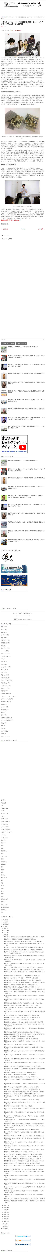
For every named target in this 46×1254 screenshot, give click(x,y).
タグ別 (12, 343)
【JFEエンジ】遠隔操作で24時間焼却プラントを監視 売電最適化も (21, 1015)
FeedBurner (25, 619)
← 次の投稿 (4, 229)
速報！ (3, 715)
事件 (2, 725)
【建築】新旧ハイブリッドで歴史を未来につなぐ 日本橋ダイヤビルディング (24, 1161)
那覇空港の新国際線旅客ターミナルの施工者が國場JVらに (23, 347)
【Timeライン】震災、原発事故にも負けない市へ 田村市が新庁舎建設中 (23, 1154)
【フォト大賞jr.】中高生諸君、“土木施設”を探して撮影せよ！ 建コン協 (22, 1158)
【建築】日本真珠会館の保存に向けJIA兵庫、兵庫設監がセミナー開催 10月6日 (24, 1034)
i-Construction (4, 693)
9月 (5, 935)
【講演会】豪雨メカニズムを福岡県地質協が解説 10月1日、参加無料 (22, 1163)
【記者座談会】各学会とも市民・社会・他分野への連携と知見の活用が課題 (23, 1022)
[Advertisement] (23, 11)
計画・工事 (4, 653)
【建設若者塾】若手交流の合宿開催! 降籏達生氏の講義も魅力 (20, 939)
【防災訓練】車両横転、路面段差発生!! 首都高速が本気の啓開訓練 (21, 1130)
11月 (5, 930)
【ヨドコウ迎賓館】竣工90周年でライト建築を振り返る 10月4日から (22, 975)
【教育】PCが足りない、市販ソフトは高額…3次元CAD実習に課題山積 (22, 1017)
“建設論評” (4, 709)
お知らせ (3, 707)
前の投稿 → (41, 229)
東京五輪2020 (4, 701)
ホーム (23, 229)
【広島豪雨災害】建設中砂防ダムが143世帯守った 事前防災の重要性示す (23, 949)
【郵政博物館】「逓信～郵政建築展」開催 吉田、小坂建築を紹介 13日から (24, 1091)
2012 (4, 1226)
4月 (5, 1214)
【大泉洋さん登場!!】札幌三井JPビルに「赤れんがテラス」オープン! (21, 1152)
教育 (2, 645)
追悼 (2, 728)
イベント (3, 635)
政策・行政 (4, 640)
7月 (5, 1207)
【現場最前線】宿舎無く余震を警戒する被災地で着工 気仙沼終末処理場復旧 (24, 1123)
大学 (2, 672)
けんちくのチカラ (5, 699)
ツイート (3, 26)
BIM (6, 17)
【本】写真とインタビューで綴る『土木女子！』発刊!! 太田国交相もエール (24, 1136)
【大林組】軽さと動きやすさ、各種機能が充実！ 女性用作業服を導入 (26, 373)
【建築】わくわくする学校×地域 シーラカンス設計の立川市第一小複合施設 (24, 1169)
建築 (2, 629)
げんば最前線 (4, 656)
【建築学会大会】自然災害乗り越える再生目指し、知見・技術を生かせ (22, 1032)
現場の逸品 (4, 683)
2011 (4, 1228)
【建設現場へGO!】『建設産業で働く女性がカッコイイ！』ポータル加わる (23, 941)
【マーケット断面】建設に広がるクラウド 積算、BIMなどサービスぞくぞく (24, 967)
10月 (5, 932)
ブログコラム (4, 685)
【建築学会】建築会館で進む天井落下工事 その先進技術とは (20, 1072)
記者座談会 (4, 677)
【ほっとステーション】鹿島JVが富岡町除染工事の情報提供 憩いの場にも (23, 947)
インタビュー (4, 667)
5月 (5, 1212)
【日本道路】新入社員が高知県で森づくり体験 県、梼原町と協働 (21, 1038)
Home (2, 17)
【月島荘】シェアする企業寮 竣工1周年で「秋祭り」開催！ (19, 1036)
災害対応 (3, 691)
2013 (4, 1224)
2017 (4, 920)
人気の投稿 (5, 343)
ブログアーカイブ (21, 343)
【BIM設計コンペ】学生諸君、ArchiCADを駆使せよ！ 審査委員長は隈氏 (22, 980)
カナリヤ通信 (4, 731)
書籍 (2, 664)
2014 (4, 926)
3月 (5, 1216)
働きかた (3, 675)
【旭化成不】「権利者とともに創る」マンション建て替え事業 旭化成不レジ (24, 969)
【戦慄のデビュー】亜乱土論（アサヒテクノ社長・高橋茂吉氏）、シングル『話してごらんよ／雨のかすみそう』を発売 (26, 418)
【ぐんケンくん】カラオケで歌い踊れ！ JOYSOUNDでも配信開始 (21, 978)
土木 (2, 637)
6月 (5, 1210)
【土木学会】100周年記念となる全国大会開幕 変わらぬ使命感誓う (21, 1100)
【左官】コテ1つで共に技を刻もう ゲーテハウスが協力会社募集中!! (22, 1089)
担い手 (3, 669)
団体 (2, 632)
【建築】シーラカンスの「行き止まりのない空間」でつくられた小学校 (22, 1066)
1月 (5, 1221)
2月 (5, 1219)
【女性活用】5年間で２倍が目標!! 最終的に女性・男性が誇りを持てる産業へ (24, 1149)
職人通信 (3, 704)
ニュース (3, 651)
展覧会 (3, 723)
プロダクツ (4, 648)
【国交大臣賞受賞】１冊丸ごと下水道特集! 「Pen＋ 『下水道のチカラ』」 (23, 1156)
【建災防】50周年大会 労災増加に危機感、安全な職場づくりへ (20, 985)
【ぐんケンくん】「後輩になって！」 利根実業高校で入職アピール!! (22, 1094)
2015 (4, 924)
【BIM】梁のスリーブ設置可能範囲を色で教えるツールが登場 (20, 1075)
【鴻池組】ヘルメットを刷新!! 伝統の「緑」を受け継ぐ (18, 1106)
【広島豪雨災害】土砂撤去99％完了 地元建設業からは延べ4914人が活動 (23, 1003)
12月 (5, 928)
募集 (2, 661)
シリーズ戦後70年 (5, 720)
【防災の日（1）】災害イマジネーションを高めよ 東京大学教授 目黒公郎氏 (24, 1198)
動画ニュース (4, 736)
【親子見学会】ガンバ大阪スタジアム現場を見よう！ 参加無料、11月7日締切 (24, 982)
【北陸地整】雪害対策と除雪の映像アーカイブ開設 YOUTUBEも (20, 1077)
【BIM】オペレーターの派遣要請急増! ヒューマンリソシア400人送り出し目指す (22, 23)
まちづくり (4, 688)
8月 (5, 1205)
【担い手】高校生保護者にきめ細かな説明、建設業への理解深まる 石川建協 (24, 937)
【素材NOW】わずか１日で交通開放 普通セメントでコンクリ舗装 (21, 1087)
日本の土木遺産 (5, 717)
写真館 (3, 733)
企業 (2, 627)
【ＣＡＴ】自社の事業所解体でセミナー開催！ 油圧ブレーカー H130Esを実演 (24, 989)
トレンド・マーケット (7, 696)
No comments (18, 30)
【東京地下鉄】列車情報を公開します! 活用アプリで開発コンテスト (22, 987)
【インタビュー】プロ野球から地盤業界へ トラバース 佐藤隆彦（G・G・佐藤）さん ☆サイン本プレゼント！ (25, 496)
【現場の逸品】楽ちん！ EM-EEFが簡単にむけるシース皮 (19, 1020)
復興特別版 (4, 643)
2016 (4, 922)
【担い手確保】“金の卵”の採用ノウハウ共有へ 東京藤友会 (19, 1045)
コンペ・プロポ (5, 680)
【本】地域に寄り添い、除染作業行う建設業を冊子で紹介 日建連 (21, 1005)
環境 (2, 712)
